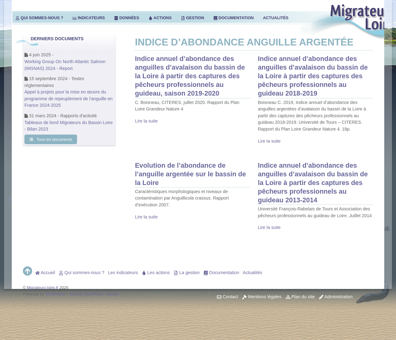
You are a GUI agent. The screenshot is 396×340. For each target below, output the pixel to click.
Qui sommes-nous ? (39, 17)
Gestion (192, 17)
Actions (160, 17)
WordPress (55, 294)
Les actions (156, 272)
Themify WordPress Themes (93, 294)
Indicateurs (89, 17)
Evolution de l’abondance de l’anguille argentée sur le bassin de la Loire (190, 174)
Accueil (45, 272)
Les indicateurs (123, 272)
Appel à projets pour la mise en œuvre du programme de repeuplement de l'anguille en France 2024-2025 (68, 98)
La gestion (187, 272)
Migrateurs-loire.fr (42, 287)
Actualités (275, 17)
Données (126, 17)
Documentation (233, 17)
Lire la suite (146, 120)
